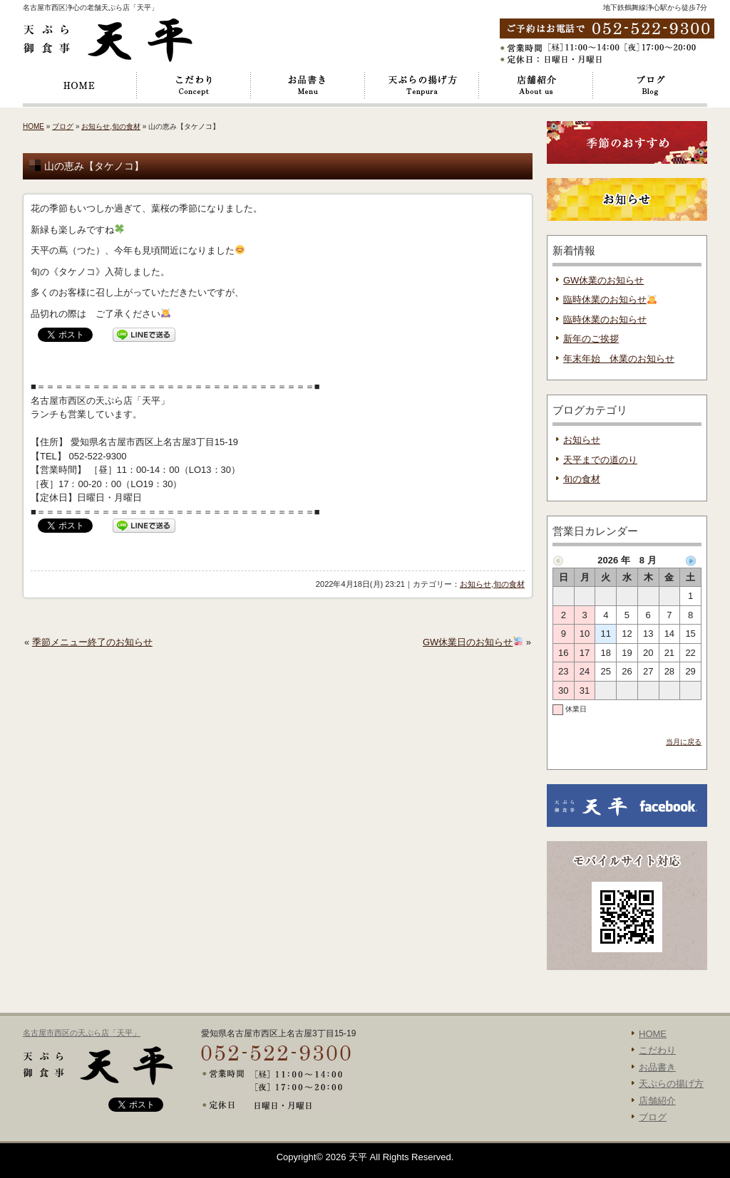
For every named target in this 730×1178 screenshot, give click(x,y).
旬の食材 (126, 126)
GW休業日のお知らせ (473, 642)
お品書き (308, 85)
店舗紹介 (536, 85)
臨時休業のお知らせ (610, 299)
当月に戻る (683, 742)
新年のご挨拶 (591, 338)
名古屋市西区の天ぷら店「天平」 (81, 1032)
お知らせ (95, 126)
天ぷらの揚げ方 (422, 85)
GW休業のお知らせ (603, 280)
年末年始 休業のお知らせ (618, 358)
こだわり (194, 85)
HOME (80, 85)
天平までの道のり (600, 459)
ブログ (650, 85)
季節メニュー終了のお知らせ (92, 642)
